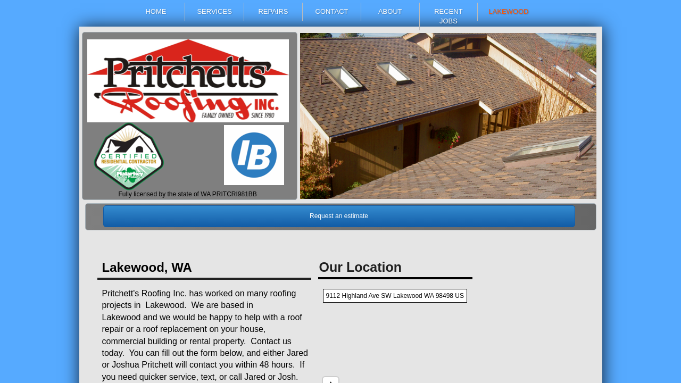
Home (155, 11)
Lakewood (508, 11)
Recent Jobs (448, 16)
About (390, 11)
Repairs (273, 11)
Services (214, 11)
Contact (331, 11)
